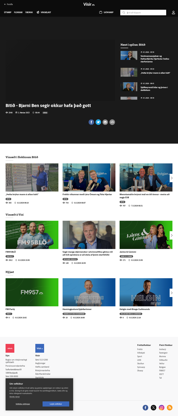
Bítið (45, 112)
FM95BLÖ (11, 252)
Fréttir (140, 349)
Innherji (162, 349)
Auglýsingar (40, 363)
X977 (161, 374)
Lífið (139, 360)
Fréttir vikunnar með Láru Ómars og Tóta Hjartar (87, 194)
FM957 (9, 314)
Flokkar (18, 13)
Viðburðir (163, 360)
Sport (139, 357)
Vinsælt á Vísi (15, 215)
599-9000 (14, 376)
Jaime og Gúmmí (126, 256)
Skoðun (140, 364)
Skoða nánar (14, 397)
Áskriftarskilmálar (42, 374)
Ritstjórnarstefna (42, 371)
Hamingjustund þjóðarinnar (77, 309)
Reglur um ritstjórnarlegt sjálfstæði (16, 361)
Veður (161, 364)
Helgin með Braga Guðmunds (135, 309)
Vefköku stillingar (23, 404)
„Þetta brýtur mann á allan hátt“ (155, 73)
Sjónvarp (141, 367)
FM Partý (10, 309)
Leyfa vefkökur (56, 404)
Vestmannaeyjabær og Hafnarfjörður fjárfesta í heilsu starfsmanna (155, 59)
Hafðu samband (42, 367)
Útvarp (140, 371)
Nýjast (10, 272)
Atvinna (162, 357)
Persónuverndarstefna (15, 366)
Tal (160, 378)
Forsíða (8, 4)
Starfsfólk (39, 378)
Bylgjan (162, 367)
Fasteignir (163, 353)
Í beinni (29, 13)
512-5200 (43, 360)
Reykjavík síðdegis (70, 259)
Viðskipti (141, 353)
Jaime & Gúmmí (128, 252)
